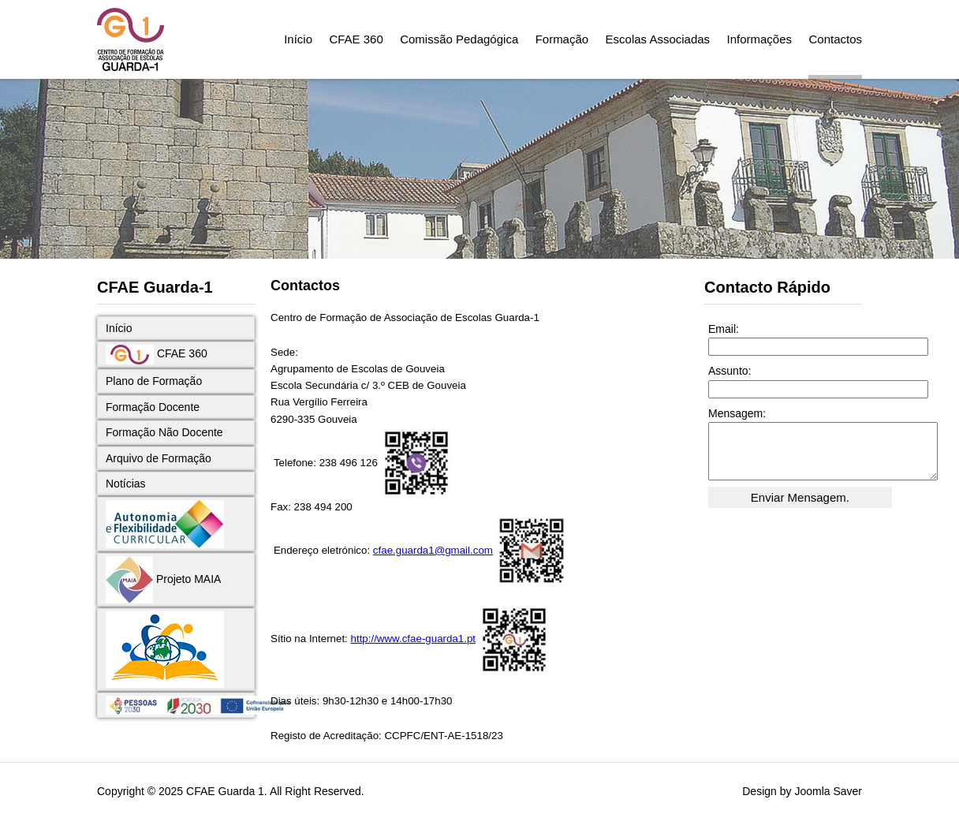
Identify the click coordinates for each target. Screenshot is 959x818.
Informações (760, 39)
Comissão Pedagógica (459, 39)
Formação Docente (153, 407)
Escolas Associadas (658, 39)
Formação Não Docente (164, 432)
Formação (562, 39)
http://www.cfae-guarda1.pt (413, 638)
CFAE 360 (355, 39)
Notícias (126, 483)
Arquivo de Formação (158, 458)
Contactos (835, 39)
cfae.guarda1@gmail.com (433, 550)
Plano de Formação (154, 381)
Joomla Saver (828, 791)
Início (298, 39)
